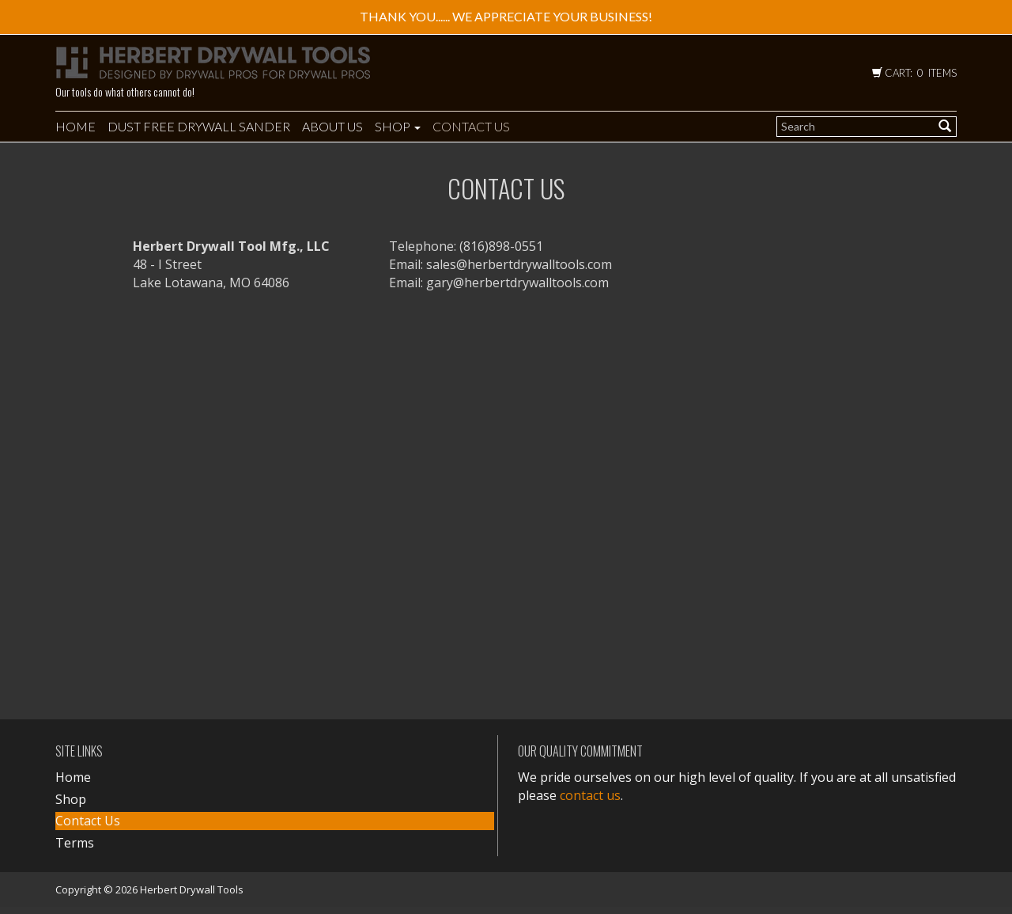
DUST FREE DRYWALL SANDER (199, 126)
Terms (74, 842)
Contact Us (471, 126)
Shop (398, 126)
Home (75, 126)
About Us (332, 126)
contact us (590, 795)
